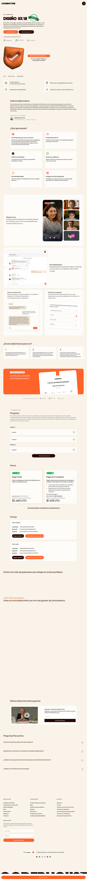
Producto (6, 815)
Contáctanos (44, 508)
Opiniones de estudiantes (37, 807)
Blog (31, 805)
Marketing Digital (8, 807)
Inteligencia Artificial (8, 803)
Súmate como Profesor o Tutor (65, 807)
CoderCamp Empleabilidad (37, 815)
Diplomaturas (11, 76)
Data (4, 809)
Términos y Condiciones (63, 813)
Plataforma (33, 811)
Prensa (59, 805)
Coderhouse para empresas (38, 803)
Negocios (6, 813)
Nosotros (59, 803)
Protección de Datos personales (66, 811)
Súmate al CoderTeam (63, 809)
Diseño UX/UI (7, 811)
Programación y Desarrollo (10, 805)
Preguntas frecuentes (36, 813)
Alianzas (32, 809)
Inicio (4, 76)
